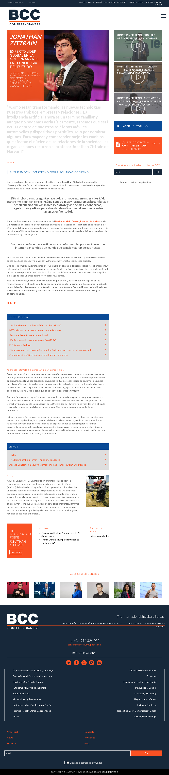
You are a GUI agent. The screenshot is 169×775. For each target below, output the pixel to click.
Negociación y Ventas (145, 699)
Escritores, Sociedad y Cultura (28, 682)
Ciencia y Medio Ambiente (143, 670)
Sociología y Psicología (145, 716)
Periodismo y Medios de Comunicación (32, 705)
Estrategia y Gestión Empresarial (139, 682)
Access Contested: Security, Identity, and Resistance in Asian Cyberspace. (57, 464)
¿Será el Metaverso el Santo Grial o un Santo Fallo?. (57, 325)
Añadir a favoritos (132, 125)
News (10, 737)
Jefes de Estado (21, 693)
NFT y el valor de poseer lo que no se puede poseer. (57, 330)
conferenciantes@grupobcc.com (84, 644)
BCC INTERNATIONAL (84, 653)
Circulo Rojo (92, 772)
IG (64, 772)
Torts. (57, 454)
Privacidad (89, 737)
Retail (16, 716)
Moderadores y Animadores (27, 699)
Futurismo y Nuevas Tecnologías (34, 172)
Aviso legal (12, 731)
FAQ (86, 743)
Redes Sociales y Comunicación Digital (136, 710)
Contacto (16, 552)
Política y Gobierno (74, 172)
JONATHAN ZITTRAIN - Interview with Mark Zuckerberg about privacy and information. (137, 70)
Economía (151, 676)
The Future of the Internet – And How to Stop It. (57, 459)
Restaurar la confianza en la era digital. (57, 335)
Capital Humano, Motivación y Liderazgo (33, 670)
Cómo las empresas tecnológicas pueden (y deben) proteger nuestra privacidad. (57, 349)
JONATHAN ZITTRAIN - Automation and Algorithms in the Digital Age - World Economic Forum (139, 101)
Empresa (11, 743)
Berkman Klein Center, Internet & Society (78, 221)
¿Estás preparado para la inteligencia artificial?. (57, 340)
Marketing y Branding (145, 693)
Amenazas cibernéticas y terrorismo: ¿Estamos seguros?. (57, 354)
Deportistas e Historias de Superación (32, 676)
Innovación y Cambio (145, 687)
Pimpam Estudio (110, 772)
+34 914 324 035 (87, 640)
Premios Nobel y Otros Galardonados (32, 710)
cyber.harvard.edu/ (99, 536)
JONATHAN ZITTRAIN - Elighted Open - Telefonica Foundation (137, 37)
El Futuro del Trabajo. (57, 344)
